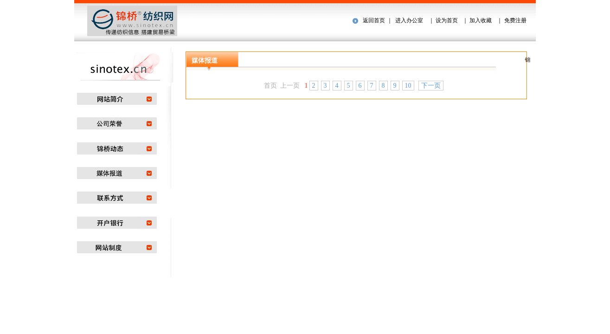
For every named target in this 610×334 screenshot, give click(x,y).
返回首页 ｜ (377, 20)
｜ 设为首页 (442, 20)
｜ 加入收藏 (477, 20)
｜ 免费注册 (511, 20)
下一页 (431, 85)
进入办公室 (409, 20)
